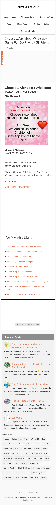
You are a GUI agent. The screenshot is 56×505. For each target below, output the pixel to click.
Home (5, 17)
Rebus (47, 458)
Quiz (43, 439)
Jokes (46, 24)
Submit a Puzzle (28, 31)
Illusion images (19, 473)
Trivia (28, 473)
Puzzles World (28, 7)
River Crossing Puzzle (34, 458)
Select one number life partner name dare (24, 252)
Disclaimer (7, 478)
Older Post (30, 324)
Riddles (37, 24)
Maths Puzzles (23, 24)
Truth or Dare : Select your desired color (24, 247)
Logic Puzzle (24, 439)
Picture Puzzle (8, 444)
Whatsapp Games (28, 17)
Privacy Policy (33, 492)
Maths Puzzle (32, 444)
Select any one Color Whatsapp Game (23, 294)
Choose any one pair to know (19, 271)
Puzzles (10, 24)
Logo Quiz (17, 417)
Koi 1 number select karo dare (19, 257)
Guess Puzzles (26, 449)
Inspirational (16, 454)
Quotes (43, 478)
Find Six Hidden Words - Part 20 (28, 401)
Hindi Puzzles (33, 463)
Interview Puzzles (9, 468)
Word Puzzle (20, 444)
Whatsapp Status (39, 473)
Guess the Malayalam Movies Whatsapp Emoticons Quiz (27, 346)
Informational (19, 458)
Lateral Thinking (20, 463)
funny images (7, 458)
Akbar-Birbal (7, 463)
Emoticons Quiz (46, 17)
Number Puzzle (28, 454)
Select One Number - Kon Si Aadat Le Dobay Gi (27, 281)
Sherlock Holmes (24, 468)
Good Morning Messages (41, 468)
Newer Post (20, 324)
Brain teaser (7, 449)
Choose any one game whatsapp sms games (26, 276)
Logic (14, 17)
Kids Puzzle (34, 478)
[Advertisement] (24, 68)
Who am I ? (35, 439)
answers (6, 454)
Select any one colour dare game (21, 262)
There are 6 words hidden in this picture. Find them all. (32, 366)
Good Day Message (20, 478)
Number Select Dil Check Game (20, 266)
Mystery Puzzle (41, 454)
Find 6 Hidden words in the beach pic (30, 384)
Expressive (7, 473)
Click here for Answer (17, 186)
